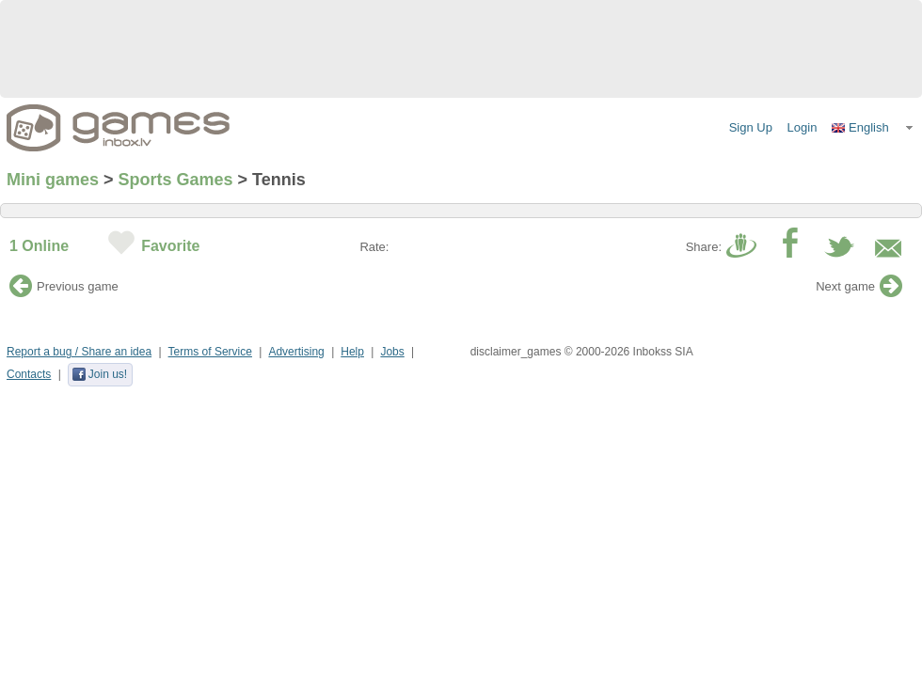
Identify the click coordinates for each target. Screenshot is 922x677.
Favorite (170, 246)
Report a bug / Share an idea (79, 351)
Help (352, 351)
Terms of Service (210, 351)
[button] (873, 128)
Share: (704, 247)
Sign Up (750, 127)
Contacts (29, 374)
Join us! (99, 374)
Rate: (374, 247)
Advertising (296, 351)
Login (802, 127)
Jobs (392, 351)
